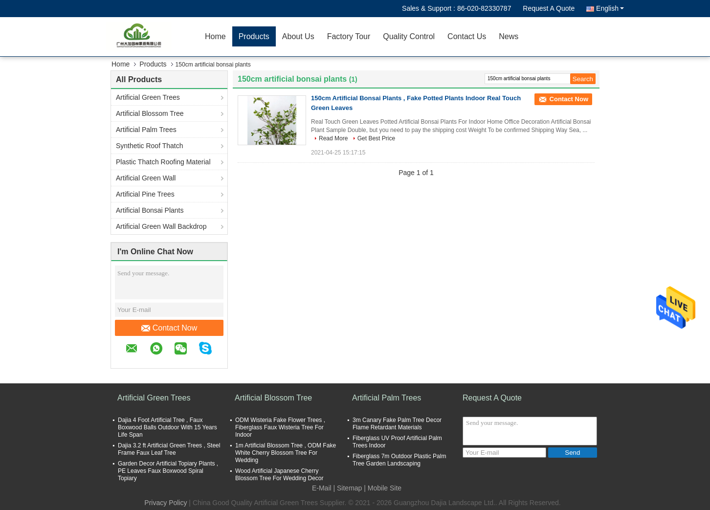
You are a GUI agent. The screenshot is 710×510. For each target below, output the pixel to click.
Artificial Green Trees (148, 97)
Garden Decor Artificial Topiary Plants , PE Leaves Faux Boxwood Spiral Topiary (168, 471)
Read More (333, 138)
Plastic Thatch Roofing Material (163, 162)
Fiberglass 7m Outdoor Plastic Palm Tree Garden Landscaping (399, 460)
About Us (298, 36)
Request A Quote (549, 8)
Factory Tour (349, 36)
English (610, 8)
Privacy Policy (165, 503)
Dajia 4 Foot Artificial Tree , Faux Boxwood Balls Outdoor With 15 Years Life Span (167, 427)
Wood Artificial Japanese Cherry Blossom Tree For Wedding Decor (279, 474)
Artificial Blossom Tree (149, 113)
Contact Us (466, 36)
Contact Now (169, 328)
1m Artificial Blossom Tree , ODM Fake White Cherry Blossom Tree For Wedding (285, 453)
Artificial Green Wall (146, 178)
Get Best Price (376, 138)
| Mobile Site (382, 488)
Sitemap (349, 488)
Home (215, 36)
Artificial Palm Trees (146, 129)
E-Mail (322, 488)
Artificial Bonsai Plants (150, 210)
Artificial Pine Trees (145, 194)
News (508, 36)
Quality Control (409, 36)
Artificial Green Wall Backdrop (161, 226)
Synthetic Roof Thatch (149, 146)
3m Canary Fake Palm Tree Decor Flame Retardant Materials (397, 424)
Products (254, 36)
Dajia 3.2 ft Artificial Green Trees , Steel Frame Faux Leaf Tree (169, 449)
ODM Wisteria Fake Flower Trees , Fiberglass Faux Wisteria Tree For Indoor (280, 427)
